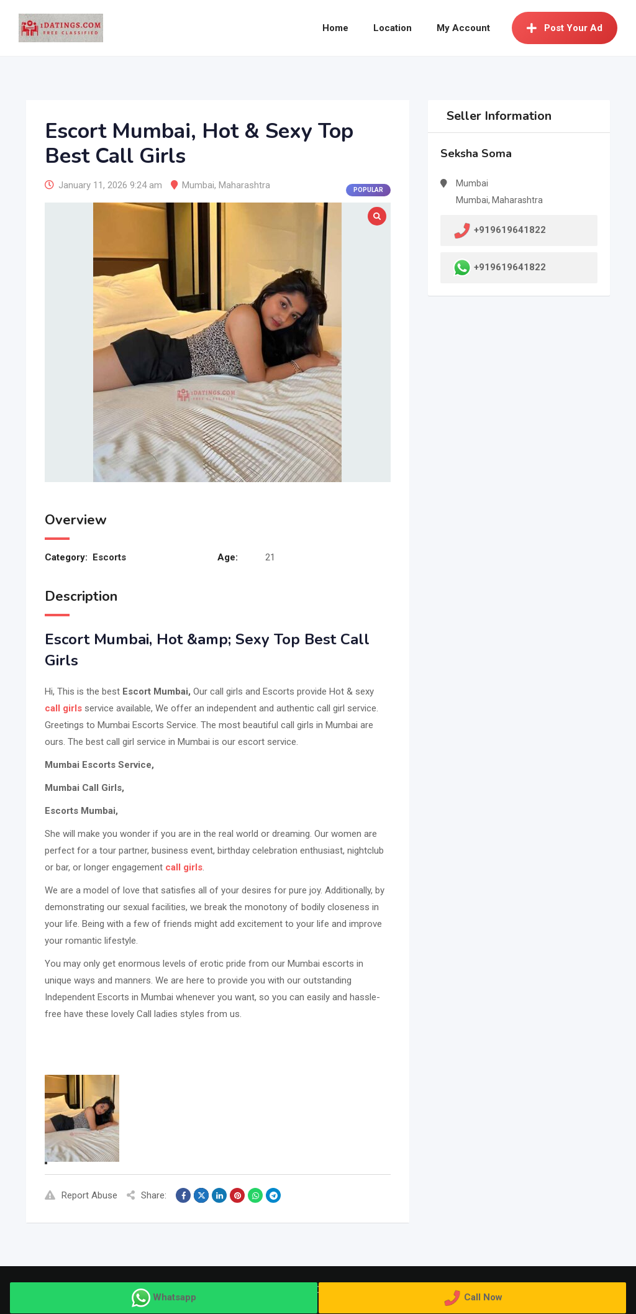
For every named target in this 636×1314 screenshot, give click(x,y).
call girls (63, 708)
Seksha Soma (476, 153)
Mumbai (198, 185)
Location (392, 28)
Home (335, 28)
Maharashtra (244, 185)
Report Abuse (81, 1195)
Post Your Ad (564, 28)
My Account (463, 28)
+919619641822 (510, 267)
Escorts (109, 557)
